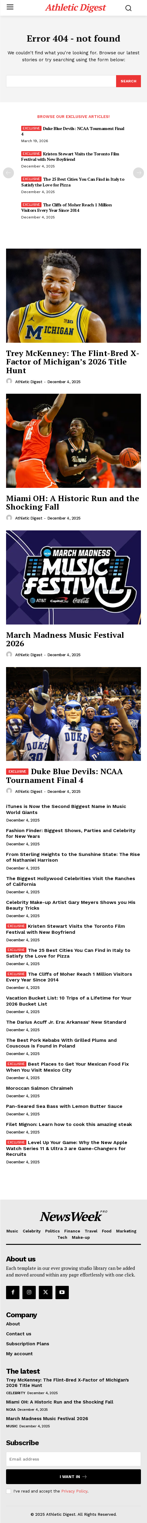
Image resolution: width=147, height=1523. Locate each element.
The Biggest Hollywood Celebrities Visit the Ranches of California (70, 881)
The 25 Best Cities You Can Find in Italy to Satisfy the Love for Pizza (72, 181)
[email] (73, 1459)
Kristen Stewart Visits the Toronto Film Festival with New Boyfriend (70, 156)
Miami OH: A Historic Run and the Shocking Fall (72, 502)
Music (12, 1426)
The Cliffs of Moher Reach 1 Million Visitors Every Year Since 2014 (66, 207)
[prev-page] (8, 172)
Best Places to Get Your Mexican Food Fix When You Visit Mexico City (67, 1067)
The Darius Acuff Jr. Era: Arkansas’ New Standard (66, 1022)
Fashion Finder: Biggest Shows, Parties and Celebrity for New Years (70, 833)
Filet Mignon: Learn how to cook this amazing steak (69, 1124)
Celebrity (15, 1393)
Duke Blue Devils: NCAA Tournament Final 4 (72, 131)
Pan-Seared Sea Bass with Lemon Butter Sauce (64, 1106)
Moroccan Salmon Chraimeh (39, 1088)
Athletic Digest (28, 382)
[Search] (128, 81)
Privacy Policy (74, 1491)
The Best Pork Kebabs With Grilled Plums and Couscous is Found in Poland (61, 1043)
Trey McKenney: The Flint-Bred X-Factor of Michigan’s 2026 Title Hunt (72, 361)
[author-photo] (10, 381)
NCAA (10, 1409)
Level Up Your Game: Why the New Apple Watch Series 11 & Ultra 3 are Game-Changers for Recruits (66, 1148)
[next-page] (138, 172)
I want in (73, 1477)
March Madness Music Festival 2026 (65, 639)
